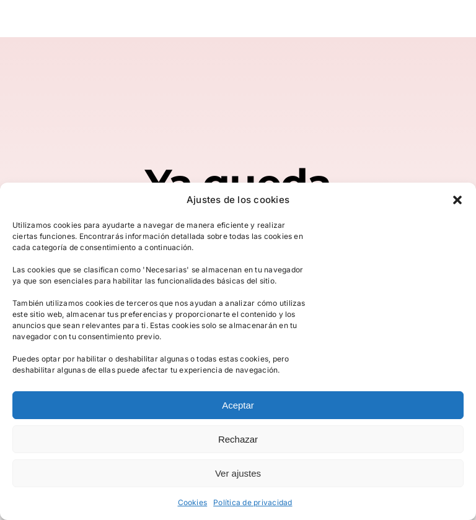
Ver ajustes (238, 473)
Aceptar (238, 405)
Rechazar (238, 439)
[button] (457, 200)
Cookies (193, 502)
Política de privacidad (252, 502)
